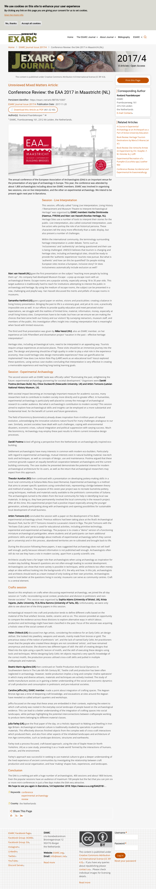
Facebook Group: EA (19, 842)
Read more (49, 862)
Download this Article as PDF (28, 109)
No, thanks (11, 23)
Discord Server (16, 865)
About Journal (107, 37)
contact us (85, 869)
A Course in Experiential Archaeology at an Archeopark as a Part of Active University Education (133, 129)
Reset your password (125, 860)
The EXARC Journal (86, 37)
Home (70, 37)
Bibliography (124, 37)
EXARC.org (59, 852)
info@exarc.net (59, 856)
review (24, 799)
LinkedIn (13, 851)
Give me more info (13, 14)
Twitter (12, 856)
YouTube (13, 860)
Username (120, 832)
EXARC (136, 37)
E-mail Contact (125, 112)
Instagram (14, 846)
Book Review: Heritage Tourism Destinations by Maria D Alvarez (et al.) (133, 140)
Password (120, 843)
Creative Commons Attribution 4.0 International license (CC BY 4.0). (95, 859)
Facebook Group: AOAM (21, 837)
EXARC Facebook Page (20, 833)
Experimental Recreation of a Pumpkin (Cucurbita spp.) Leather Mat (132, 161)
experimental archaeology (34, 795)
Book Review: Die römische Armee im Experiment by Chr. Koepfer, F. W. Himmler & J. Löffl (132, 150)
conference (27, 792)
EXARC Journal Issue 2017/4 (33, 47)
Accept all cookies (31, 23)
